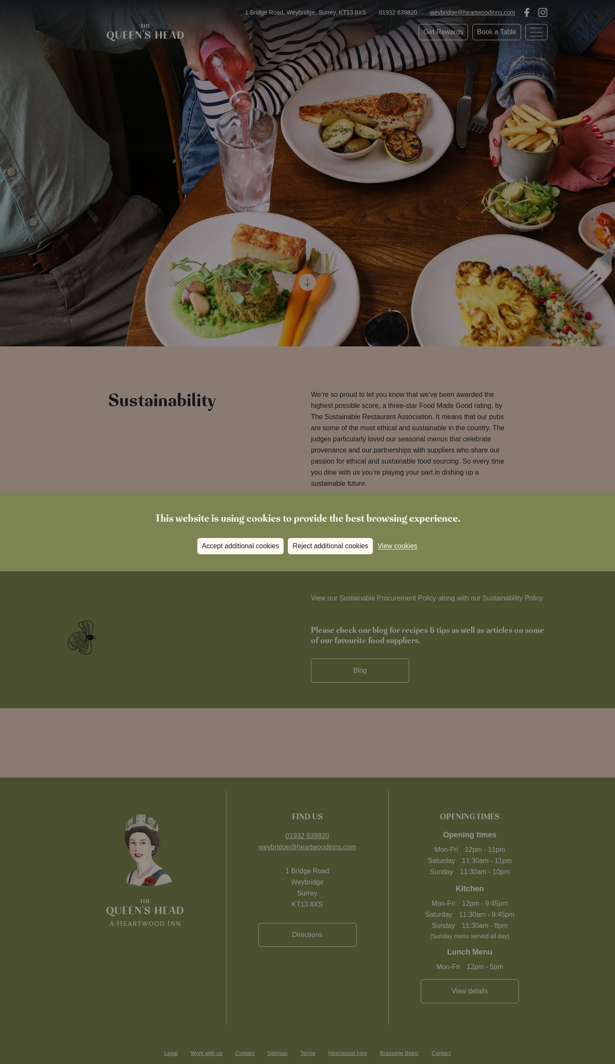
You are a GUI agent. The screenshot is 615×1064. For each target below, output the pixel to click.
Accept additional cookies (240, 546)
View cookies (397, 546)
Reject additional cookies (330, 546)
